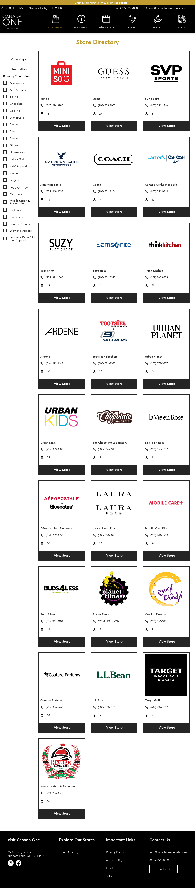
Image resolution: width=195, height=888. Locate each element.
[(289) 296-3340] (55, 793)
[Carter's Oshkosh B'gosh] (166, 185)
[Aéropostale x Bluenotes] (61, 529)
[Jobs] (120, 876)
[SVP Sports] (166, 99)
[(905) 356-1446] (160, 105)
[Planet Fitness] (114, 615)
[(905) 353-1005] (108, 105)
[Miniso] (61, 99)
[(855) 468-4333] (55, 191)
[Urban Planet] (166, 357)
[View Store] (62, 126)
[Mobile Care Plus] (166, 529)
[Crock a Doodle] (166, 615)
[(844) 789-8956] (55, 535)
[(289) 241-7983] (160, 535)
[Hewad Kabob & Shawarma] (61, 787)
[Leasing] (120, 868)
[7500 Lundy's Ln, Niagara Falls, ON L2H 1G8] (35, 8)
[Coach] (114, 185)
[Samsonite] (114, 271)
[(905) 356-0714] (160, 191)
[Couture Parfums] (61, 701)
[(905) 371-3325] (108, 277)
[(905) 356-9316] (108, 449)
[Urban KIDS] (61, 443)
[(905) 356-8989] (128, 8)
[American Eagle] (61, 185)
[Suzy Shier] (61, 271)
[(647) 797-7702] (160, 707)
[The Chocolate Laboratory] (114, 443)
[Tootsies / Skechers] (114, 357)
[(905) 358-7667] (160, 449)
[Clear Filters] (19, 69)
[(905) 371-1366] (55, 277)
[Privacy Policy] (120, 852)
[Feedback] (163, 869)
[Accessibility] (120, 860)
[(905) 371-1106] (108, 191)
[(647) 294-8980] (55, 105)
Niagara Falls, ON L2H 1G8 (26, 856)
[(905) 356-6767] (55, 707)
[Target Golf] (166, 701)
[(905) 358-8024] (108, 535)
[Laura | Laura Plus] (114, 529)
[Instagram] (11, 863)
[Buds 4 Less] (61, 615)
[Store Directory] (73, 852)
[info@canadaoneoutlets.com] (168, 8)
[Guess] (114, 99)
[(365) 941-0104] (55, 621)
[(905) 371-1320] (108, 363)
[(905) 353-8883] (55, 449)
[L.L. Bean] (114, 701)
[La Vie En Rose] (166, 443)
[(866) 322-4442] (55, 363)
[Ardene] (61, 357)
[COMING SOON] (108, 621)
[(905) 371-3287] (160, 363)
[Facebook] (18, 863)
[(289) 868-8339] (160, 277)
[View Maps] (19, 59)
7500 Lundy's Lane (20, 852)
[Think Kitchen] (166, 271)
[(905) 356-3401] (160, 621)
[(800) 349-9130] (108, 707)
